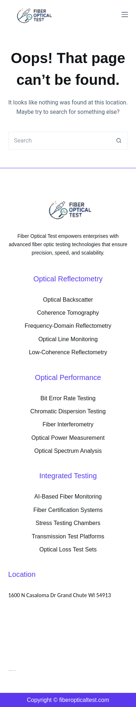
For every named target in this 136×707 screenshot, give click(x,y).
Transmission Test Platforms (68, 536)
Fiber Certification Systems (68, 510)
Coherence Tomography (68, 313)
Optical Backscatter (68, 300)
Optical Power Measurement (68, 438)
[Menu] (124, 14)
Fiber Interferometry (67, 424)
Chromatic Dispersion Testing (68, 411)
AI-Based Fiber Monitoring (68, 496)
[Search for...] (59, 141)
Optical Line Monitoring (68, 339)
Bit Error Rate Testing (68, 398)
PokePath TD (10, 670)
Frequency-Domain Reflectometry (68, 326)
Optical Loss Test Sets (68, 549)
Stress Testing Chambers (68, 523)
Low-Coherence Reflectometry (68, 352)
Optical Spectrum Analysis (68, 451)
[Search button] (119, 141)
